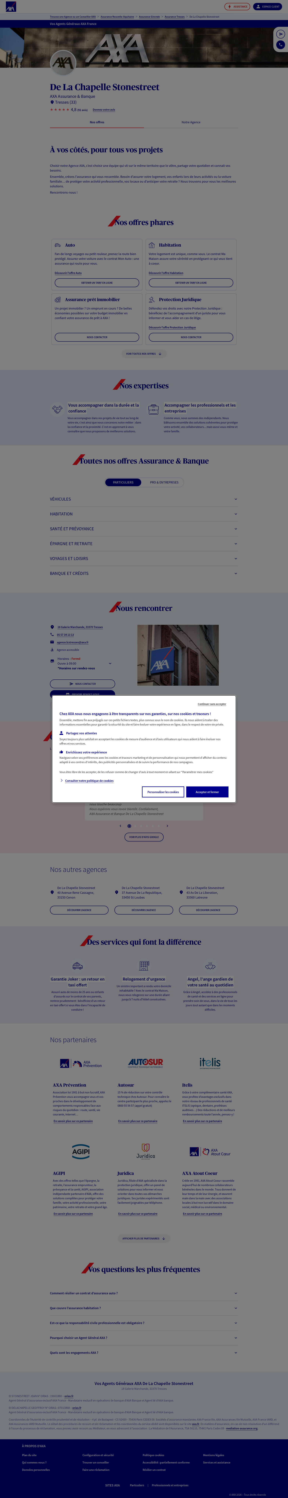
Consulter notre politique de (89, 781)
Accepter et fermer (207, 792)
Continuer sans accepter (212, 704)
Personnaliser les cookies (163, 792)
